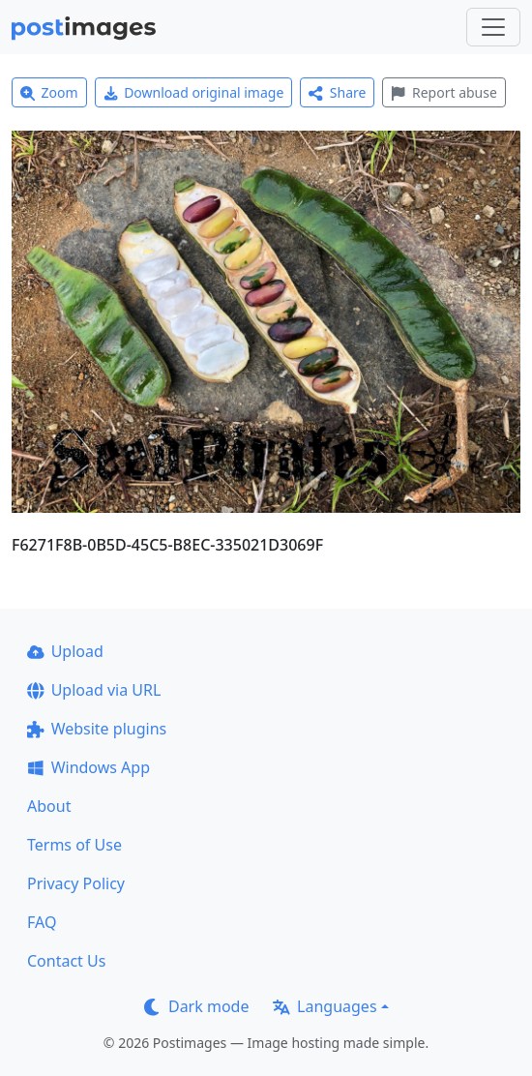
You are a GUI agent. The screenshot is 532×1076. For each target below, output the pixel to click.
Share (337, 92)
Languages (324, 1006)
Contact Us (66, 960)
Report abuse (443, 92)
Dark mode (196, 1006)
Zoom (49, 92)
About (49, 806)
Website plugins (96, 728)
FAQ (41, 922)
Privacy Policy (76, 883)
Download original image (193, 92)
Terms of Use (74, 844)
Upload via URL (94, 690)
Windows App (88, 767)
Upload (65, 651)
